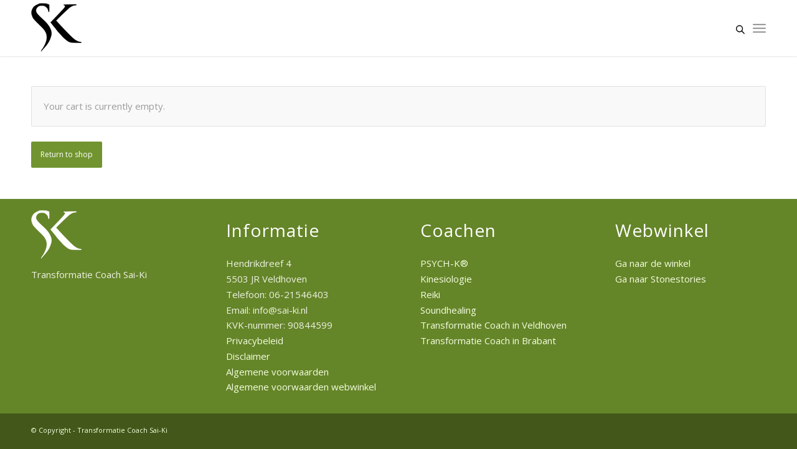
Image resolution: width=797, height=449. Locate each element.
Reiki (430, 294)
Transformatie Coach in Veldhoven (493, 325)
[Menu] (759, 28)
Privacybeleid (254, 340)
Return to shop (66, 154)
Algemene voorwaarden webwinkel (301, 386)
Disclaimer (248, 356)
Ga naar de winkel (653, 263)
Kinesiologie (446, 279)
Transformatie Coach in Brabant (488, 340)
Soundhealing (448, 310)
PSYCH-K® (444, 263)
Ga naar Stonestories (660, 279)
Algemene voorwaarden (277, 371)
